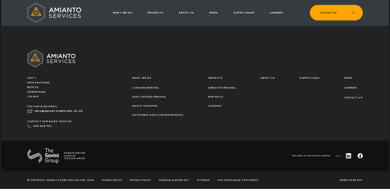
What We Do (122, 12)
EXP (359, 180)
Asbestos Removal (222, 87)
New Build (215, 97)
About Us (186, 12)
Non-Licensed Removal (149, 97)
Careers (276, 12)
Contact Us (353, 97)
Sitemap (203, 180)
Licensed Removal (145, 87)
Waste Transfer (144, 106)
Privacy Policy (140, 180)
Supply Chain (243, 12)
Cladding (215, 106)
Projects (155, 12)
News (213, 12)
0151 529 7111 (42, 126)
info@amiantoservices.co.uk (58, 111)
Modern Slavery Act (174, 180)
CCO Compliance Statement (238, 180)
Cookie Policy (112, 180)
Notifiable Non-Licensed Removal (157, 115)
